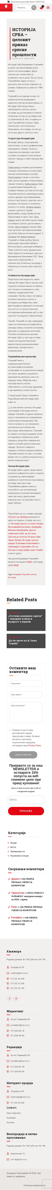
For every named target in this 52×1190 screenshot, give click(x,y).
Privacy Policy (34, 745)
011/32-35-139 (17, 988)
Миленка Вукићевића (18, 530)
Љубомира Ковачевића (26, 543)
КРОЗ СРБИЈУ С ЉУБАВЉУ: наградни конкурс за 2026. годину (27, 896)
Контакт (11, 1122)
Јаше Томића (36, 550)
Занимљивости (14, 613)
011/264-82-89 (17, 1035)
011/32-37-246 (17, 983)
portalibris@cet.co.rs (20, 1025)
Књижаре (11, 1118)
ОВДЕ (29, 562)
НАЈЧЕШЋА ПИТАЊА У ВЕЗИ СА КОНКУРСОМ (22, 882)
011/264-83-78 (17, 1031)
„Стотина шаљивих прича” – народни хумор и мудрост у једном (25, 619)
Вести (13, 847)
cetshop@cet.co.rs (19, 973)
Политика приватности (34, 1185)
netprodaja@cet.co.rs (20, 1097)
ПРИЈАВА (26, 811)
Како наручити (14, 1113)
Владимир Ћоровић (21, 574)
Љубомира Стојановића (19, 546)
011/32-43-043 (17, 979)
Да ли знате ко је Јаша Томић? (23, 642)
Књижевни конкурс (19, 856)
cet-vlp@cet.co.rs (19, 1159)
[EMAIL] (26, 800)
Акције (13, 843)
